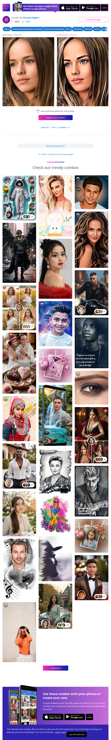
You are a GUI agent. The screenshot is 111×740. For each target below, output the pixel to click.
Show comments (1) (55, 146)
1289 (26, 21)
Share (93, 19)
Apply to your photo (55, 117)
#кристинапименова (54, 29)
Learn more (60, 732)
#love (68, 29)
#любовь (78, 29)
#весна (88, 29)
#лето (97, 29)
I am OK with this (77, 734)
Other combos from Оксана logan (55, 154)
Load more (55, 668)
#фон (6, 29)
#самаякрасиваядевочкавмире (27, 29)
